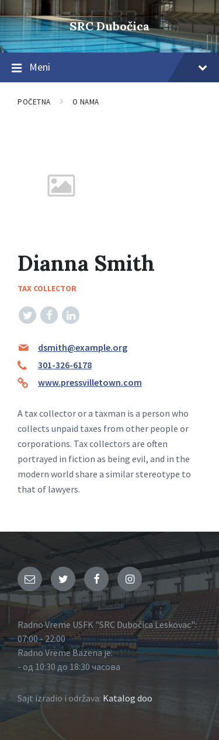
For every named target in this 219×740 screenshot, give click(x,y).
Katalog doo (127, 698)
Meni (109, 67)
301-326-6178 (65, 365)
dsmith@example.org (82, 347)
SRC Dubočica (109, 26)
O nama (85, 102)
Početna (34, 102)
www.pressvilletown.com (90, 382)
